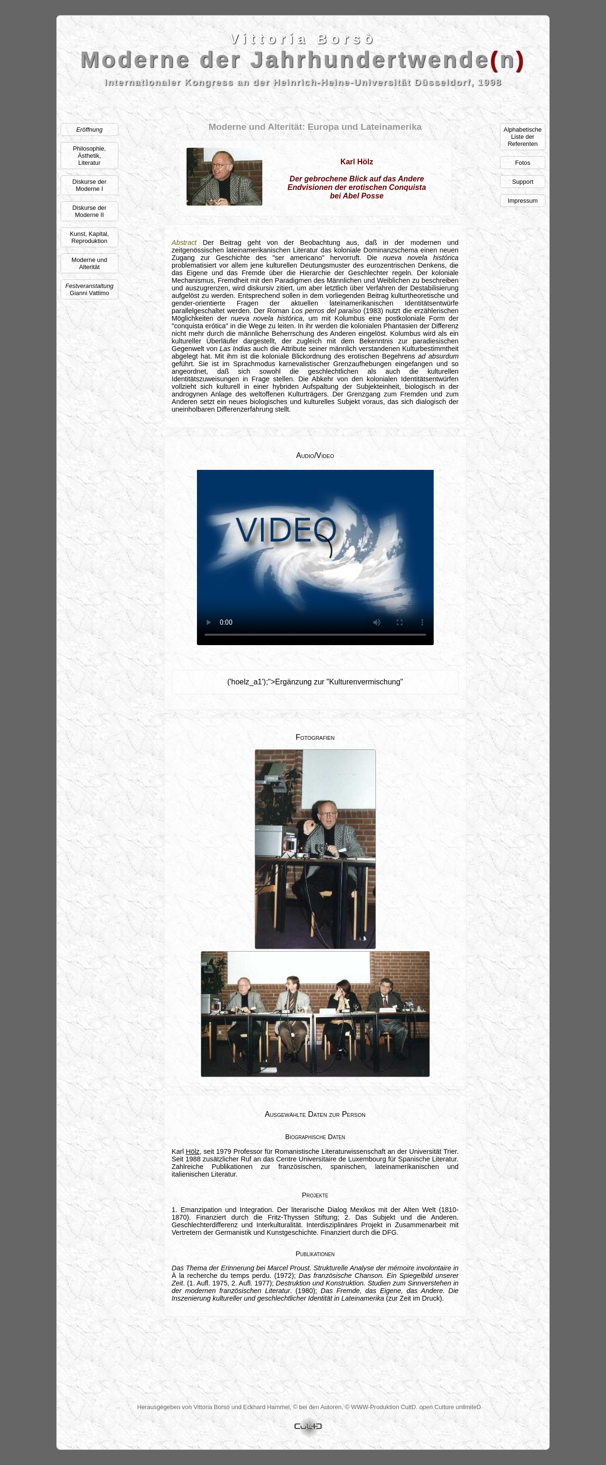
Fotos (522, 162)
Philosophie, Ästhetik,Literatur (89, 155)
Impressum (522, 200)
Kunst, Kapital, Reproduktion (89, 237)
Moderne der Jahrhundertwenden (303, 59)
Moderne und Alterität (89, 263)
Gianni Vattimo (89, 289)
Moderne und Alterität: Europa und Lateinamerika (314, 127)
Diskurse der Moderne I (89, 185)
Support (523, 181)
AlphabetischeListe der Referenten (523, 136)
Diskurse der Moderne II (89, 211)
